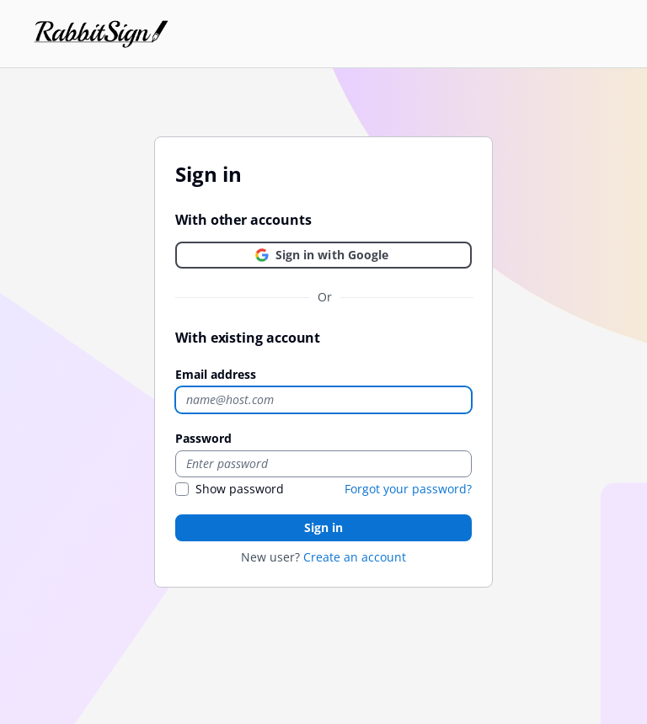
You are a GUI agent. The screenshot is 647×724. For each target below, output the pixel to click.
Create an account (354, 557)
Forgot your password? (408, 489)
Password (203, 438)
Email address (215, 374)
